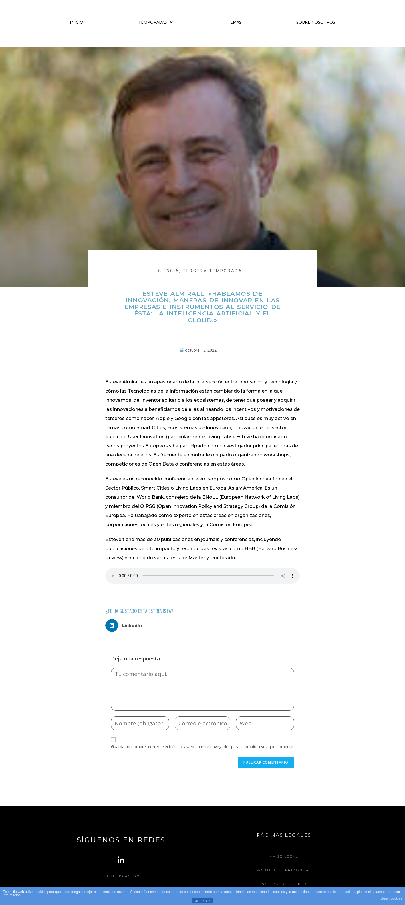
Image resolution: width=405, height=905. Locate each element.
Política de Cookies (284, 883)
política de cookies (341, 892)
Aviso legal (284, 856)
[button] (125, 625)
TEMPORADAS (155, 22)
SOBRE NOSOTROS (315, 22)
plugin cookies (391, 898)
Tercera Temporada (212, 271)
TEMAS (234, 22)
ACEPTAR (202, 901)
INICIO (76, 22)
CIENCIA (168, 271)
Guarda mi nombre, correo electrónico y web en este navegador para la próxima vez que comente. (202, 746)
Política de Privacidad (284, 870)
